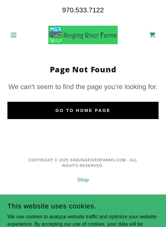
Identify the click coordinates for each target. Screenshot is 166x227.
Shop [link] (83, 179)
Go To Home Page (83, 110)
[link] (83, 35)
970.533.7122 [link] (83, 10)
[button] (18, 35)
